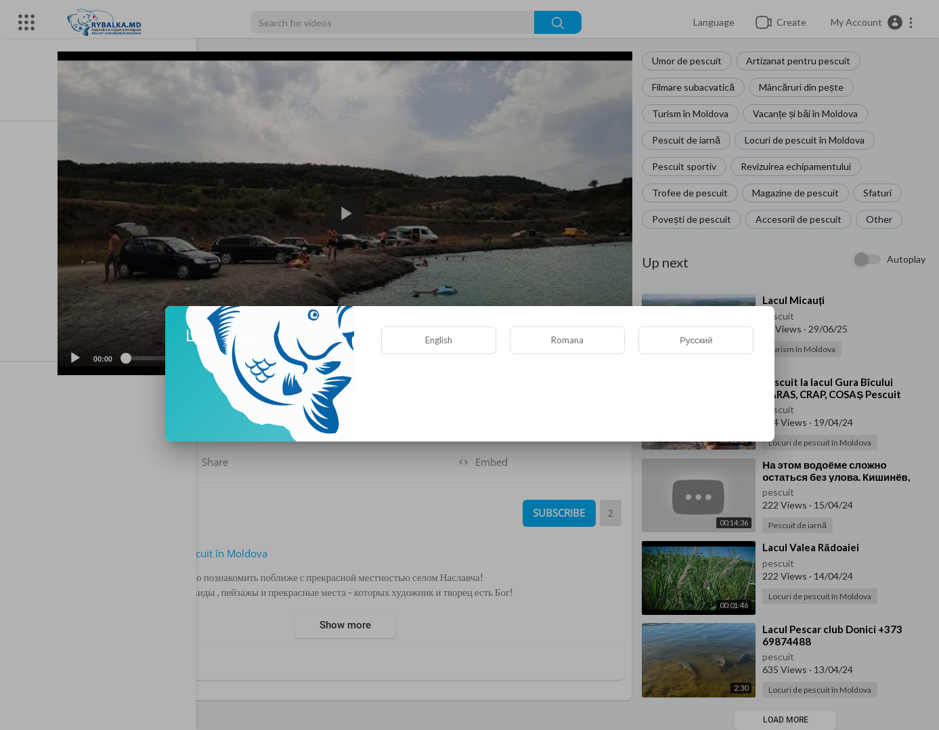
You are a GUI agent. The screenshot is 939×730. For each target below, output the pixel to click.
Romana (567, 340)
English (438, 340)
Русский (696, 340)
